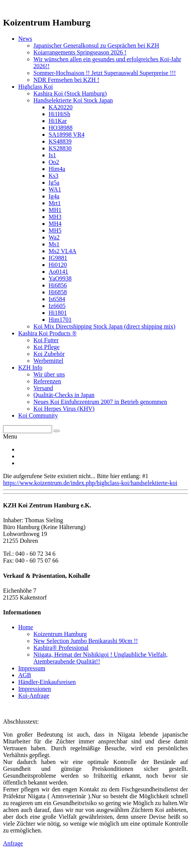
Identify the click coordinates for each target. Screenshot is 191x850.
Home (25, 627)
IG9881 (58, 258)
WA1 (55, 189)
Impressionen (34, 689)
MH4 (55, 223)
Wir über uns (49, 374)
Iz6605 (57, 306)
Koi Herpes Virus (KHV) (64, 408)
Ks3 (53, 175)
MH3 (55, 217)
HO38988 (61, 127)
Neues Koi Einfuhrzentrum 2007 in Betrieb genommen (100, 402)
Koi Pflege (46, 347)
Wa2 (54, 237)
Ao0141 (58, 271)
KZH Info (30, 367)
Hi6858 (58, 292)
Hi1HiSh (59, 114)
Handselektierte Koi (73, 100)
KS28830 (60, 148)
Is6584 (57, 299)
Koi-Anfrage (33, 695)
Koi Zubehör (49, 354)
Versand (43, 388)
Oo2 (54, 162)
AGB (24, 675)
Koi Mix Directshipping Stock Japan (104, 326)
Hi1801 (58, 312)
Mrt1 (55, 203)
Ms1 (54, 244)
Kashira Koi (70, 93)
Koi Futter (45, 340)
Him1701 (60, 319)
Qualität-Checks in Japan (64, 395)
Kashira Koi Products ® (47, 333)
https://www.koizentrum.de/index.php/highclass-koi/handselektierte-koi (90, 483)
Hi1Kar (58, 121)
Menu (10, 436)
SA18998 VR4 (66, 134)
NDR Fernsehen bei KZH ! (66, 80)
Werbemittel (48, 360)
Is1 (52, 155)
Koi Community (38, 415)
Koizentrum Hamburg (60, 634)
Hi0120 (58, 265)
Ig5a (54, 182)
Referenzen (47, 381)
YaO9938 (60, 278)
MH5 (55, 230)
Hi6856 (58, 285)
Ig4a (54, 196)
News (25, 38)
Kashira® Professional (60, 647)
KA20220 (61, 107)
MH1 (55, 210)
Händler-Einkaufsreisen (47, 682)
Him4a (57, 169)
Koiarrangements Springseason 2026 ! (79, 52)
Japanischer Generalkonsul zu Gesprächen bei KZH (96, 45)
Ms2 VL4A (62, 251)
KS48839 (60, 141)
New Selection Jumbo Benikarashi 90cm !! (85, 641)
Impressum (31, 668)
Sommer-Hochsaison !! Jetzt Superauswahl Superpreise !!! (104, 73)
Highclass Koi (35, 86)
